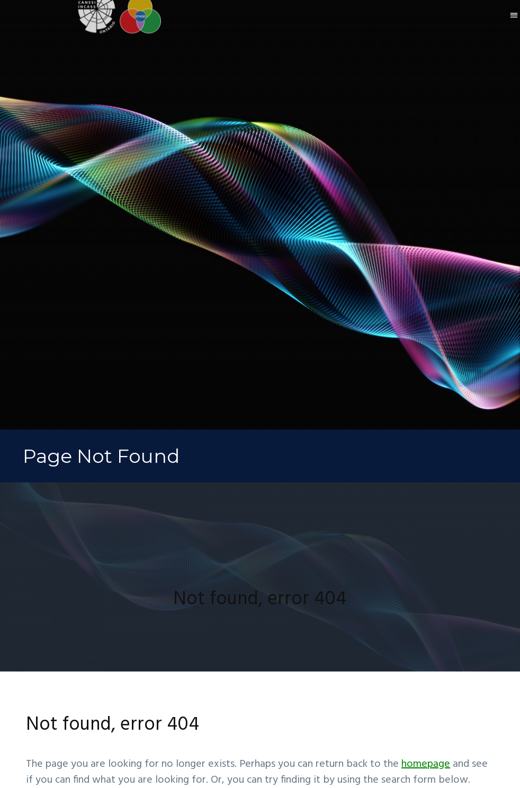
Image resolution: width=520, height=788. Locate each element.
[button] (514, 8)
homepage (425, 764)
